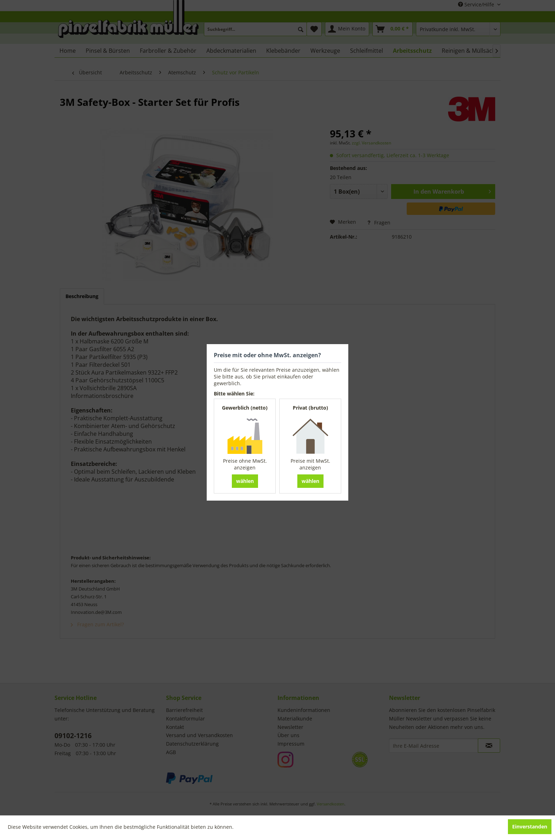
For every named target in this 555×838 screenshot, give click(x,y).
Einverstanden (529, 826)
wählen (245, 481)
